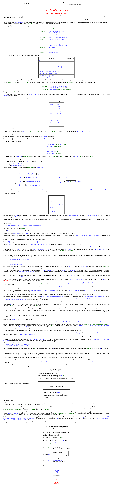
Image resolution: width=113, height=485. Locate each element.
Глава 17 (56, 471)
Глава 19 (56, 472)
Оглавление (56, 470)
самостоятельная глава (98, 249)
